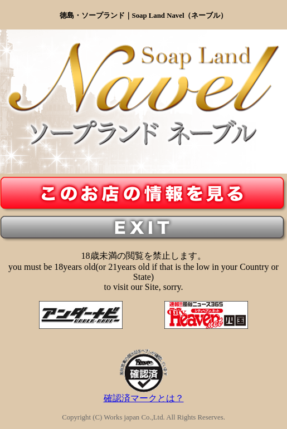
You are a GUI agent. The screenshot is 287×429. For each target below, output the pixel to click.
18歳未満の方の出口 (143, 228)
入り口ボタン (143, 194)
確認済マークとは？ (144, 394)
